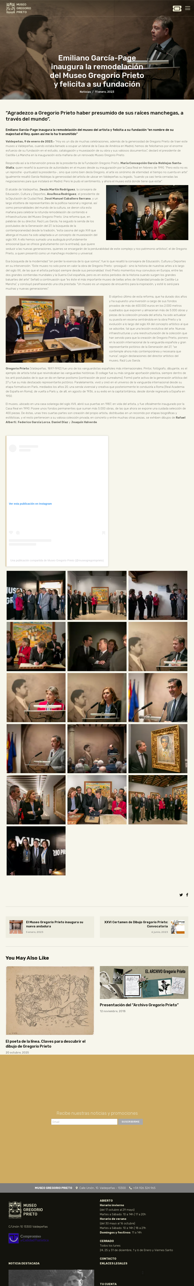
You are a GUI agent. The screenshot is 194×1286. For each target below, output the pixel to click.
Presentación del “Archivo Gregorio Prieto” (139, 1005)
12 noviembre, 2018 (113, 1011)
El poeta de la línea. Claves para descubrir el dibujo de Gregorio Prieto (45, 1044)
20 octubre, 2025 (17, 1052)
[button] (142, 1273)
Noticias (85, 91)
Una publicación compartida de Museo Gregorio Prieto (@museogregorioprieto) (57, 560)
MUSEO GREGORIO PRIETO (23, 8)
